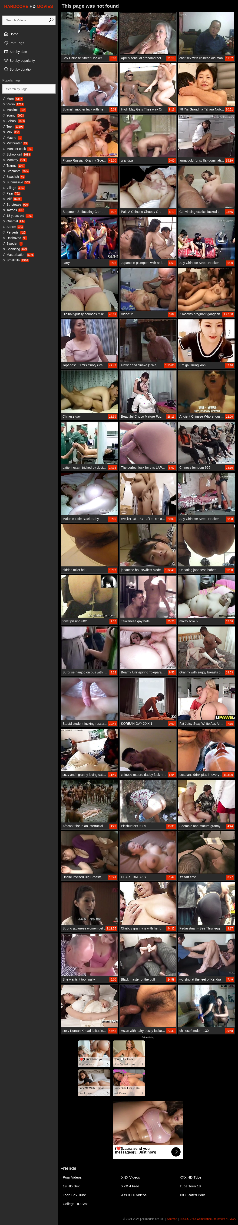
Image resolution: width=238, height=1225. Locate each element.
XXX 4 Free (130, 1186)
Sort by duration (18, 69)
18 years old (17, 216)
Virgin (13, 104)
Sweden (12, 243)
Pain (11, 193)
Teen (13, 126)
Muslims (14, 110)
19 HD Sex (71, 1186)
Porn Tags (13, 42)
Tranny (13, 165)
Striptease (15, 204)
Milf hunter (15, 143)
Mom (12, 99)
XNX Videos (130, 1177)
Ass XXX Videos (133, 1195)
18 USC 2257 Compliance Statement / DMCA (207, 1219)
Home (10, 33)
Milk (11, 132)
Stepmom (15, 171)
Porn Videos (72, 1177)
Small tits (15, 260)
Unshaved (14, 238)
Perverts (14, 232)
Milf (12, 199)
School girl (16, 154)
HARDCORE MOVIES (28, 6)
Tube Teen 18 (190, 1186)
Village (13, 188)
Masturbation (18, 255)
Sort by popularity (19, 60)
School (13, 121)
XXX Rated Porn (192, 1195)
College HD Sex (75, 1204)
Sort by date (15, 51)
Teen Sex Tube (74, 1195)
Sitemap (172, 1219)
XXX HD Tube (190, 1177)
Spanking (14, 249)
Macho (12, 138)
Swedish (13, 177)
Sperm (12, 227)
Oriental (13, 221)
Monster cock (17, 149)
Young (13, 115)
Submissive (16, 182)
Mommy (14, 160)
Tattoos (13, 210)
